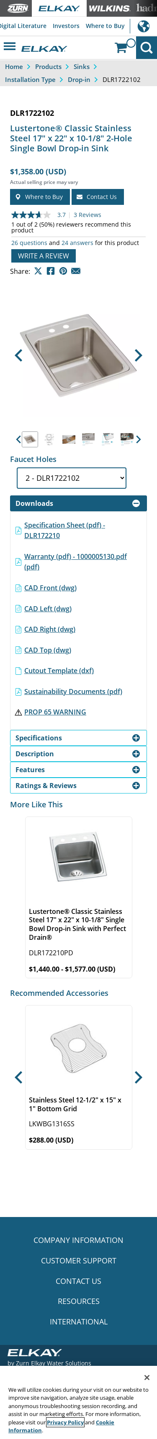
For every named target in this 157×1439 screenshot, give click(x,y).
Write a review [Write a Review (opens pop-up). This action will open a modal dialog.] (43, 255)
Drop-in (79, 79)
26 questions (29, 243)
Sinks (82, 66)
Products (48, 66)
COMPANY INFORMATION (78, 1240)
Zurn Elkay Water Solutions (53, 1363)
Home (14, 66)
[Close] (147, 1377)
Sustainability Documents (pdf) (73, 691)
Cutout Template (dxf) (59, 670)
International (143, 26)
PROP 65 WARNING (55, 712)
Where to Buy (105, 26)
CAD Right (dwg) (49, 629)
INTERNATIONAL (79, 1321)
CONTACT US (78, 1281)
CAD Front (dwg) (50, 587)
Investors (66, 26)
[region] (78, 1402)
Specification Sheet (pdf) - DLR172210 (64, 530)
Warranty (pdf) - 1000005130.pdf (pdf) (75, 562)
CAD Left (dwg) (48, 608)
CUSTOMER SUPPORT (78, 1260)
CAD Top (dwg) (47, 650)
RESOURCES (79, 1301)
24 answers (77, 243)
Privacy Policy (65, 1422)
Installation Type (30, 79)
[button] (18, 355)
